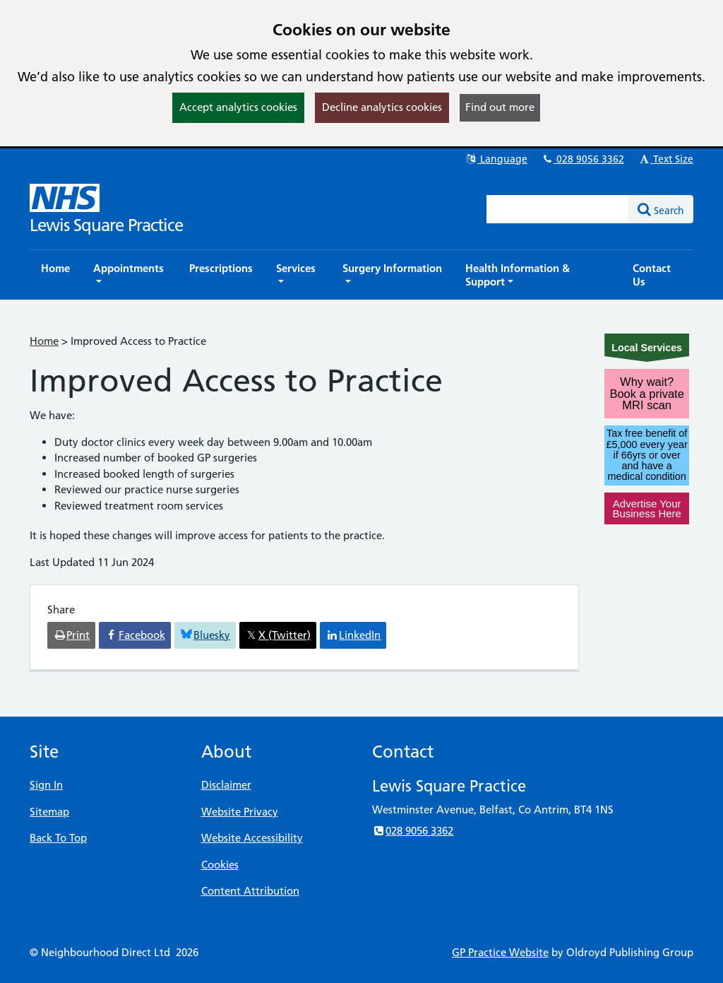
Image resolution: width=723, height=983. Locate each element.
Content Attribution (250, 890)
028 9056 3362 (582, 159)
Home (44, 341)
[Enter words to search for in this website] (557, 209)
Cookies (220, 864)
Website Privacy (239, 811)
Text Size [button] (665, 159)
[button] (129, 275)
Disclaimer (226, 784)
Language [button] (496, 159)
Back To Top (58, 837)
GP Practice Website (500, 952)
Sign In (46, 784)
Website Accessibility (252, 837)
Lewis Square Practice (106, 225)
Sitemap (49, 811)
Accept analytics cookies (238, 107)
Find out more (499, 107)
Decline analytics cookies (382, 107)
